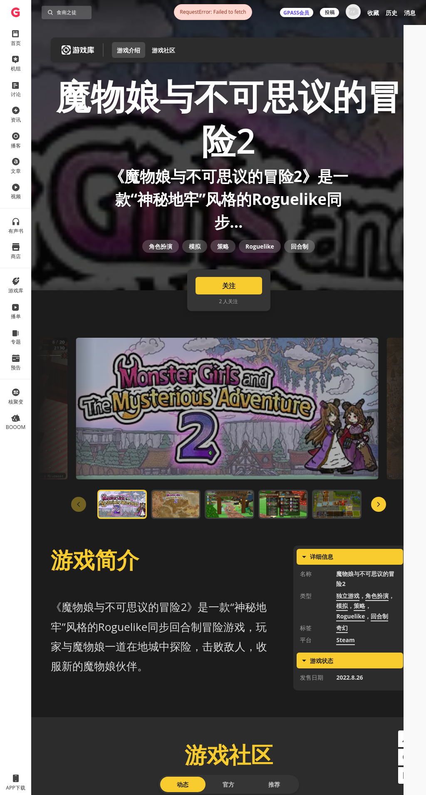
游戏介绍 (128, 50)
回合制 (299, 277)
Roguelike (259, 277)
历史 (391, 13)
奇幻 (342, 674)
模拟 (195, 277)
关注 (228, 331)
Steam (345, 686)
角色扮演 (160, 277)
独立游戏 (347, 642)
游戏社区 (163, 50)
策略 (223, 277)
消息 (410, 13)
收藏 (373, 13)
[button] (406, 738)
